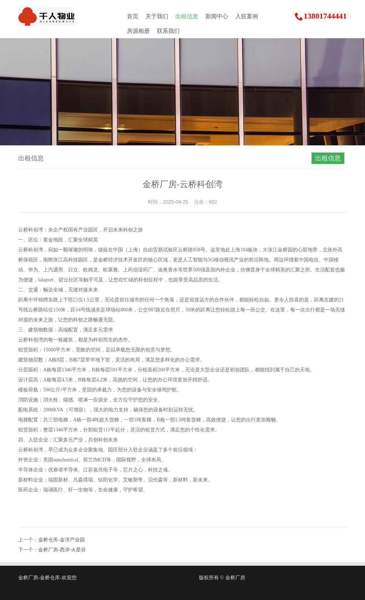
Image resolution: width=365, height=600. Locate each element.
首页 (132, 16)
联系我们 (168, 31)
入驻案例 (246, 16)
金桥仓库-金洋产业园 (61, 539)
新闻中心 (216, 16)
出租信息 (186, 16)
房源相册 (138, 31)
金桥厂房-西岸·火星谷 (62, 549)
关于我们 (156, 16)
